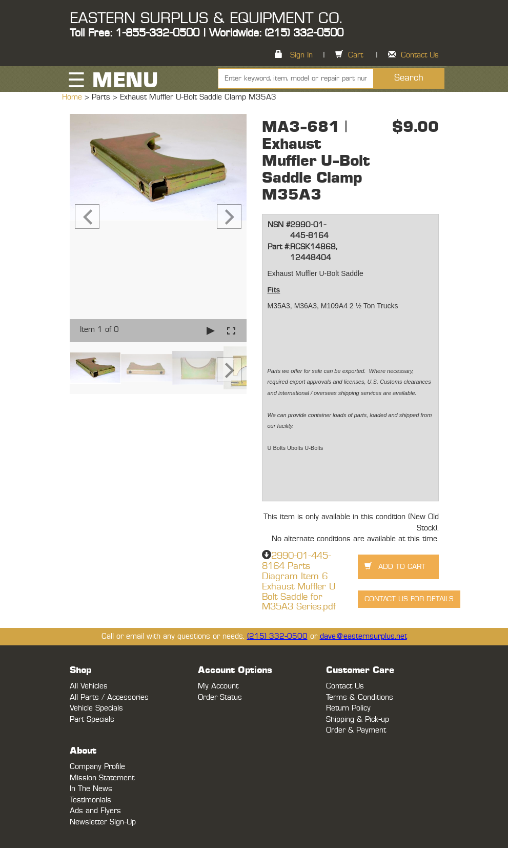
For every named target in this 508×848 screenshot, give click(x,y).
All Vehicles (89, 686)
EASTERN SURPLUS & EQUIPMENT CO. (206, 18)
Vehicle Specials (96, 708)
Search (408, 78)
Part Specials (92, 719)
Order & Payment (356, 730)
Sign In (301, 55)
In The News (91, 789)
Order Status (220, 697)
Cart (355, 55)
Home (73, 97)
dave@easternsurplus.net (363, 636)
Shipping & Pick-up (357, 719)
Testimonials (90, 800)
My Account (218, 686)
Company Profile (97, 767)
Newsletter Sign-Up (103, 822)
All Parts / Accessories (109, 697)
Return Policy (348, 708)
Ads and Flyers (95, 811)
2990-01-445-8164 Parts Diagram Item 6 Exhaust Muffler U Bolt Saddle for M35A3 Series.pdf (299, 581)
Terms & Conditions (359, 697)
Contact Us (420, 55)
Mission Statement (102, 778)
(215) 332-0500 (277, 636)
